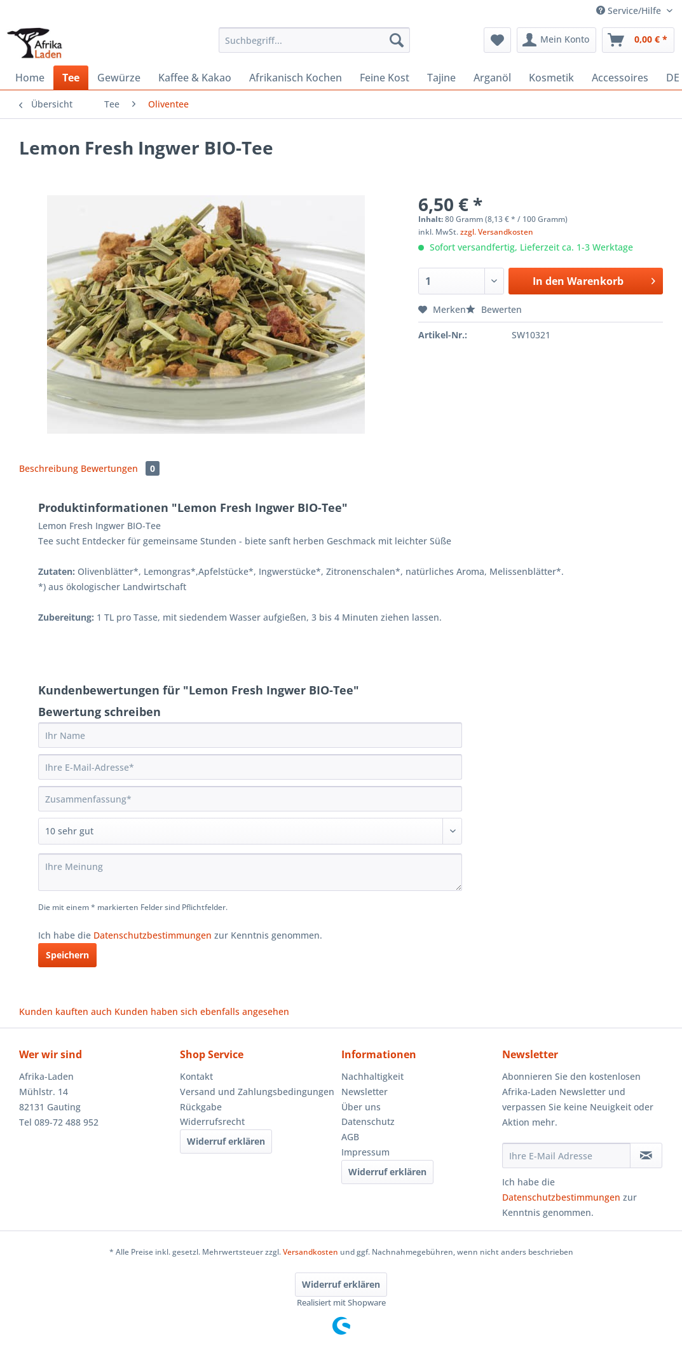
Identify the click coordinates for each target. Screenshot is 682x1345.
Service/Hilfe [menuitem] (630, 10)
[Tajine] (441, 78)
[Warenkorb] (638, 40)
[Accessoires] (620, 78)
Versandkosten (310, 1251)
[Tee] (70, 78)
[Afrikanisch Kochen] (295, 78)
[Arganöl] (492, 78)
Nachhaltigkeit (372, 1076)
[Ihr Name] (250, 735)
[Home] (29, 78)
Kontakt (196, 1076)
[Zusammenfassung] (250, 798)
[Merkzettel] (497, 40)
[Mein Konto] (556, 40)
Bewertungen (120, 468)
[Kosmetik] (551, 78)
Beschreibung (48, 468)
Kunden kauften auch (65, 1011)
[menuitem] (314, 46)
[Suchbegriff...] (314, 40)
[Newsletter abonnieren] (646, 1155)
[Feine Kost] (384, 78)
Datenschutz (368, 1121)
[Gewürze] (118, 78)
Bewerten (494, 309)
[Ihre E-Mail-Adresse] (250, 767)
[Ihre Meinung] (250, 872)
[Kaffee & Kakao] (194, 78)
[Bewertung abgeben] (250, 831)
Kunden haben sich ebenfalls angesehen (201, 1011)
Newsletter (364, 1092)
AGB (350, 1137)
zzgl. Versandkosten (496, 231)
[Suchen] (396, 40)
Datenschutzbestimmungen (152, 935)
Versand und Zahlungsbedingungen (257, 1092)
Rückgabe (201, 1107)
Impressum (365, 1152)
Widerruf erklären (226, 1141)
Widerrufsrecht (212, 1121)
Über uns (361, 1107)
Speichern (67, 955)
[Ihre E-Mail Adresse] (566, 1155)
